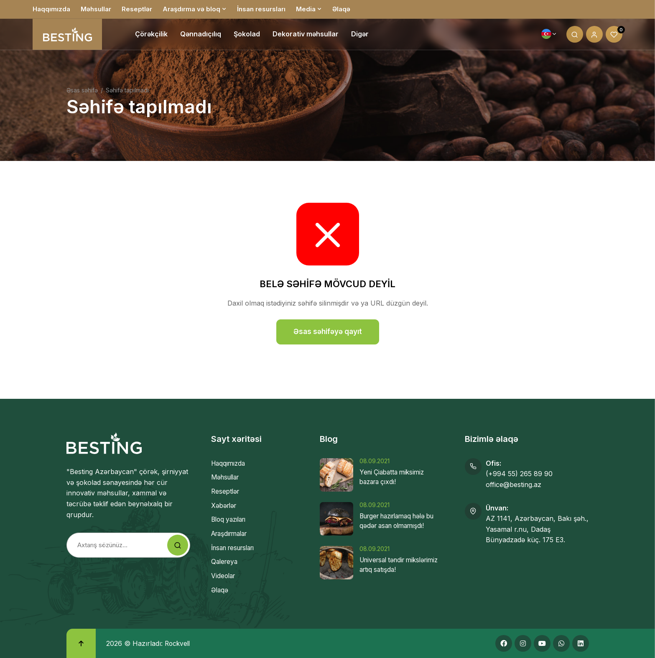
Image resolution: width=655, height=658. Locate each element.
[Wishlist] (614, 35)
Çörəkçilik (151, 35)
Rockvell (178, 643)
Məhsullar (96, 9)
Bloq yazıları (230, 519)
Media (306, 9)
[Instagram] (523, 643)
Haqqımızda (51, 9)
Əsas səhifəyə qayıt (327, 331)
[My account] (594, 35)
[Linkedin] (580, 643)
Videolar (224, 575)
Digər (360, 35)
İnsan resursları (261, 9)
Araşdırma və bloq (191, 9)
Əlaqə (341, 9)
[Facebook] (503, 643)
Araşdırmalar (231, 533)
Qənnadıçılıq (200, 35)
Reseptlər (137, 9)
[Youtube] (542, 643)
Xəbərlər (225, 505)
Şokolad (247, 35)
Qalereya (225, 561)
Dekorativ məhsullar (306, 35)
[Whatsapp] (561, 643)
